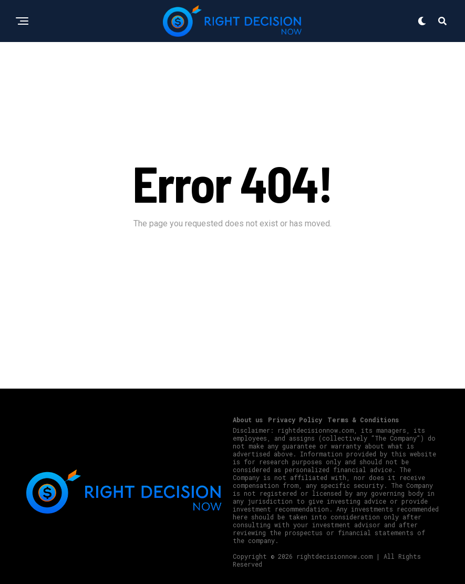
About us (248, 419)
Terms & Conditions (363, 419)
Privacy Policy (295, 419)
